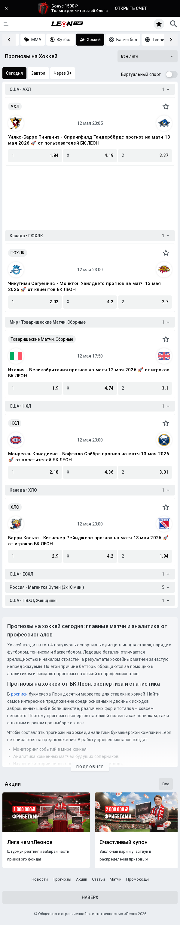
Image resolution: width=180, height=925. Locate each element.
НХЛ (15, 423)
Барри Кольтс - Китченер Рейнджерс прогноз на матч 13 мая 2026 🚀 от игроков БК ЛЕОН (88, 540)
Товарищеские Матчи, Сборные (42, 339)
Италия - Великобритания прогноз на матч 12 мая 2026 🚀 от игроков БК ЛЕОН (88, 373)
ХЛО (15, 507)
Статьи (98, 879)
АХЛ (15, 106)
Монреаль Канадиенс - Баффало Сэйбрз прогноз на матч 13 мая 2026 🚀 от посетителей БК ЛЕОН (88, 456)
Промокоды (137, 879)
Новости (40, 879)
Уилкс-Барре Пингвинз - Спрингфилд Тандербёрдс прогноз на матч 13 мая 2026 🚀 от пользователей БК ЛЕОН (89, 140)
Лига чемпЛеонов (30, 842)
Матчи (115, 879)
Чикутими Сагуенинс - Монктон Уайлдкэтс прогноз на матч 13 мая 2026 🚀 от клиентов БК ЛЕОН (84, 286)
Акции (81, 879)
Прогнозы (62, 879)
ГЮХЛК (18, 252)
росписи (19, 694)
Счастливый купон (123, 842)
